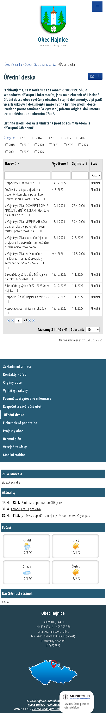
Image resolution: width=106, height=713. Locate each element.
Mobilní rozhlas (14, 455)
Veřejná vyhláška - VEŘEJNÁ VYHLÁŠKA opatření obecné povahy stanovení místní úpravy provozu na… (26, 226)
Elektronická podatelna (20, 422)
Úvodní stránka (13, 64)
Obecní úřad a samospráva (40, 64)
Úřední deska (14, 414)
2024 (12, 151)
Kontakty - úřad (14, 374)
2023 (85, 144)
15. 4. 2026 (58, 237)
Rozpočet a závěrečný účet (22, 406)
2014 (39, 138)
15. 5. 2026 (78, 253)
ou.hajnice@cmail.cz (57, 631)
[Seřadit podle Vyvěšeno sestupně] (54, 168)
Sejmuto (79, 163)
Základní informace (17, 366)
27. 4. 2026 (78, 205)
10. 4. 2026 (58, 205)
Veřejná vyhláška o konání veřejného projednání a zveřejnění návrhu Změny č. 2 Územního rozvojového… (27, 242)
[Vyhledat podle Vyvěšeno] (61, 175)
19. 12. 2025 (59, 274)
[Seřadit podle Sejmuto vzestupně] (74, 166)
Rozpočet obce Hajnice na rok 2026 (25, 310)
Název (10, 163)
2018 (12, 144)
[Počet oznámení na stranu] (93, 329)
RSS (95, 76)
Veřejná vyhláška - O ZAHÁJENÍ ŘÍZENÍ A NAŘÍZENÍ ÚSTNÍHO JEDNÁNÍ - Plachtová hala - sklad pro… (27, 210)
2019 (26, 144)
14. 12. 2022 (59, 183)
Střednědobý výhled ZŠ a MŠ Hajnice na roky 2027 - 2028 (26, 276)
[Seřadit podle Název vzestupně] (18, 162)
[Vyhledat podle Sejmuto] (80, 175)
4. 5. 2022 (57, 189)
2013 (24, 138)
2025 (26, 151)
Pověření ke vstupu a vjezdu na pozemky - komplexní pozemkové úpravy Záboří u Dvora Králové (25, 194)
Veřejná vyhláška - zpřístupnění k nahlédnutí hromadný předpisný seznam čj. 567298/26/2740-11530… (26, 260)
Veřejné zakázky (15, 447)
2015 (53, 138)
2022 (70, 144)
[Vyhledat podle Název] (27, 175)
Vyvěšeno (60, 163)
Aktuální (95, 183)
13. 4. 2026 (58, 221)
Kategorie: (9, 137)
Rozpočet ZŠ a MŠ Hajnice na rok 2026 (27, 299)
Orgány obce (12, 382)
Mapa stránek (36, 705)
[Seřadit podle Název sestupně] (18, 163)
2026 (41, 151)
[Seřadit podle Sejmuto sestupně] (74, 168)
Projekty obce (13, 430)
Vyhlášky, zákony (15, 390)
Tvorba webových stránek (48, 709)
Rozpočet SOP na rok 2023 (23, 183)
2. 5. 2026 (77, 237)
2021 (55, 144)
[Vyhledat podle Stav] (96, 175)
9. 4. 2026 (57, 253)
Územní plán (12, 439)
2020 (41, 144)
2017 (83, 138)
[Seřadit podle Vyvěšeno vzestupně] (54, 166)
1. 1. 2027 (77, 274)
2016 (68, 138)
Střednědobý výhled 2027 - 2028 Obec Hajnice (27, 288)
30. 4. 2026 (78, 221)
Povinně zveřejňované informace (27, 398)
